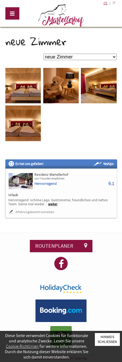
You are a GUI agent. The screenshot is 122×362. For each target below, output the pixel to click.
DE (105, 3)
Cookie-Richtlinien (22, 346)
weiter (53, 204)
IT (114, 3)
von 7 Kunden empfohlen (49, 179)
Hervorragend (45, 184)
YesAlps (103, 164)
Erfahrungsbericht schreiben (31, 212)
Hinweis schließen (107, 339)
